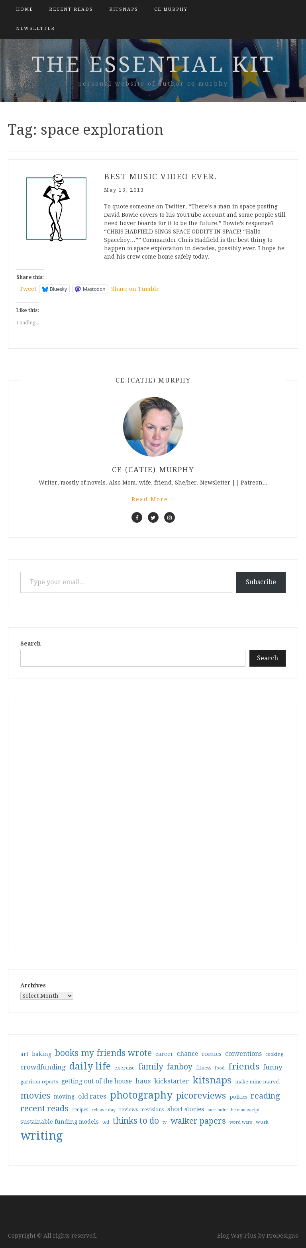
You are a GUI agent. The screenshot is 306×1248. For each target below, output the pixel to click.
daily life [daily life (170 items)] (90, 1066)
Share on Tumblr (135, 289)
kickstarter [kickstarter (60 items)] (171, 1081)
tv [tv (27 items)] (165, 1122)
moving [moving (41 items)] (64, 1096)
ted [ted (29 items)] (105, 1122)
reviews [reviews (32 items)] (128, 1110)
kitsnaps (123, 9)
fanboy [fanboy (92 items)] (179, 1066)
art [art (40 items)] (24, 1053)
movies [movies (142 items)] (35, 1095)
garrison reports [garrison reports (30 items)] (39, 1082)
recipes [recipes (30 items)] (80, 1110)
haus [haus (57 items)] (143, 1081)
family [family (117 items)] (150, 1066)
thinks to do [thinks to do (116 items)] (136, 1121)
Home (24, 9)
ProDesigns (282, 1235)
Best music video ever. (163, 176)
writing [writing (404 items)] (41, 1135)
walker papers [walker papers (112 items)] (198, 1121)
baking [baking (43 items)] (41, 1053)
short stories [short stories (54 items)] (185, 1109)
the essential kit (153, 64)
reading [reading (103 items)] (265, 1096)
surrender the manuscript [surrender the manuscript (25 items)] (234, 1110)
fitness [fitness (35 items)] (203, 1068)
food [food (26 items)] (220, 1068)
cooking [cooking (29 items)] (274, 1054)
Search (30, 643)
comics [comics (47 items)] (212, 1053)
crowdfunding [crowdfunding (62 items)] (43, 1067)
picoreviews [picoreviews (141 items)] (201, 1095)
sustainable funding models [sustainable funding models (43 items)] (59, 1121)
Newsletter (35, 28)
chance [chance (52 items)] (187, 1053)
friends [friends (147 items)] (243, 1066)
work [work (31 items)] (262, 1122)
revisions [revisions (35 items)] (152, 1110)
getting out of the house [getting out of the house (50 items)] (96, 1081)
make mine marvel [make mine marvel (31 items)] (257, 1082)
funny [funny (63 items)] (272, 1067)
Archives (33, 985)
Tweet (28, 289)
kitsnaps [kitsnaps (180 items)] (211, 1080)
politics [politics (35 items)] (238, 1097)
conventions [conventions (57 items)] (243, 1053)
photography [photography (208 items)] (141, 1095)
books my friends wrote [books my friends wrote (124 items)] (103, 1053)
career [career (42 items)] (164, 1053)
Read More (153, 499)
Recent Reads (71, 9)
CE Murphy (171, 9)
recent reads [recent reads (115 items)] (44, 1108)
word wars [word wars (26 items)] (241, 1122)
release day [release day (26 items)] (104, 1110)
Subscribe (261, 582)
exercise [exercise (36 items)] (124, 1068)
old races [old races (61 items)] (92, 1096)
